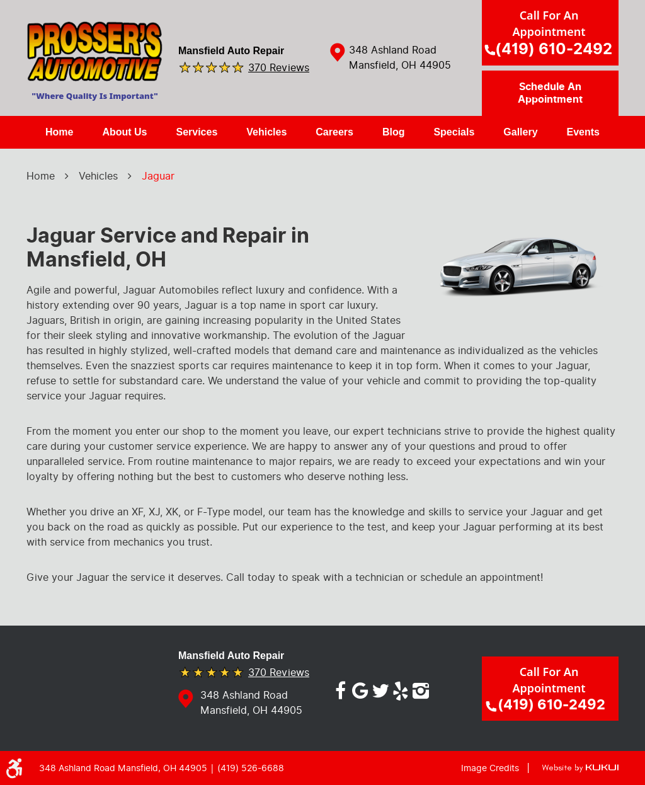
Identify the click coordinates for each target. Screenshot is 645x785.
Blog (393, 132)
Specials (453, 132)
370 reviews (278, 67)
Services (196, 132)
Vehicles (266, 132)
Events (583, 132)
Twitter (380, 689)
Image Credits (490, 768)
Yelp (401, 689)
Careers (334, 132)
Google (360, 689)
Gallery (520, 132)
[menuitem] (59, 132)
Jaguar (158, 176)
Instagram (421, 689)
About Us (124, 132)
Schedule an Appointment (550, 93)
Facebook (340, 689)
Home (59, 132)
